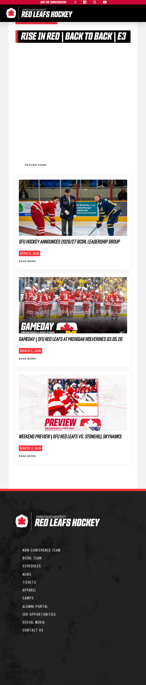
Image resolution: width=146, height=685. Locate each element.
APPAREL (29, 590)
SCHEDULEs (32, 565)
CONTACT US (33, 630)
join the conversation (53, 2)
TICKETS (29, 582)
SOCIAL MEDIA (34, 622)
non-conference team (41, 550)
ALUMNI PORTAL (35, 606)
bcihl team (32, 557)
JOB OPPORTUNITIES (39, 614)
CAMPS (28, 597)
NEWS (27, 574)
